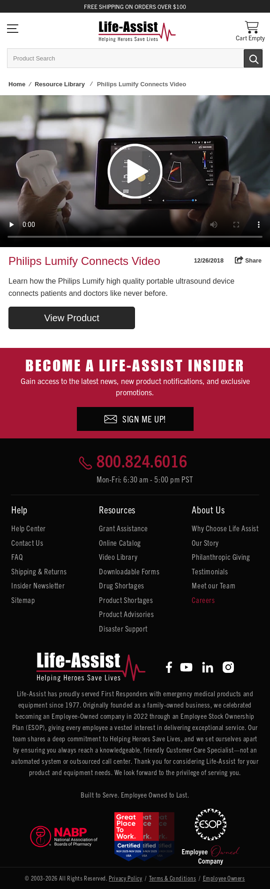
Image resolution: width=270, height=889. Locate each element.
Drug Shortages (121, 585)
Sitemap (23, 599)
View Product (71, 318)
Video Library (118, 556)
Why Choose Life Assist (225, 528)
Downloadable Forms (129, 571)
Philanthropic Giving (221, 556)
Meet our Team (213, 585)
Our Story (205, 542)
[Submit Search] (243, 57)
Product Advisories (126, 613)
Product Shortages (126, 599)
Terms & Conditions (172, 878)
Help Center (28, 528)
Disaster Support (123, 628)
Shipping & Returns (39, 571)
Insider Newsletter (38, 585)
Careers (203, 599)
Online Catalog (120, 542)
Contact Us (27, 542)
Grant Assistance (123, 528)
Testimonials (210, 571)
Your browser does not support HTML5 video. (135, 171)
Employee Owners (224, 878)
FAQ (16, 556)
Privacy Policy (125, 878)
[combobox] (135, 58)
